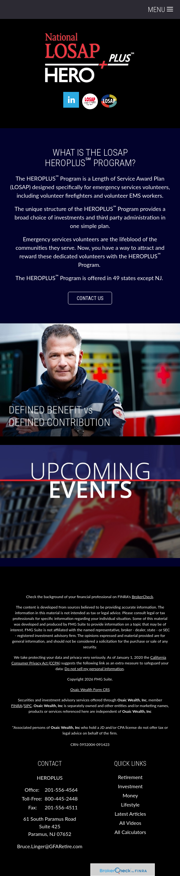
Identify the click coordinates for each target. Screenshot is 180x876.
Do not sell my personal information (94, 668)
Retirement (130, 777)
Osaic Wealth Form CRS (90, 689)
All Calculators (130, 832)
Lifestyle (130, 804)
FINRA (16, 705)
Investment (130, 786)
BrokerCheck (142, 596)
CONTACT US (90, 298)
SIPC (28, 705)
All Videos (130, 823)
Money (130, 795)
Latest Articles (130, 814)
